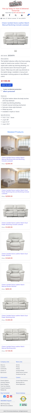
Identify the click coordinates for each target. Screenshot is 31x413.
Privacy (18, 367)
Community (3, 368)
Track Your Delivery (5, 386)
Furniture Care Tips (21, 374)
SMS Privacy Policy (5, 403)
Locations (3, 367)
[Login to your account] (22, 15)
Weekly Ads (3, 390)
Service (18, 365)
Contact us (3, 370)
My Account (3, 372)
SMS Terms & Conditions (7, 405)
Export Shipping (5, 384)
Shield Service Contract (22, 372)
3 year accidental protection (12, 89)
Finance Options (5, 380)
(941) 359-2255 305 (19, 12)
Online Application (20, 384)
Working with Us (20, 382)
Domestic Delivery (5, 382)
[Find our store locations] (9, 15)
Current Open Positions (22, 380)
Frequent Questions (5, 388)
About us (3, 365)
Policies (18, 368)
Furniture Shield (20, 370)
